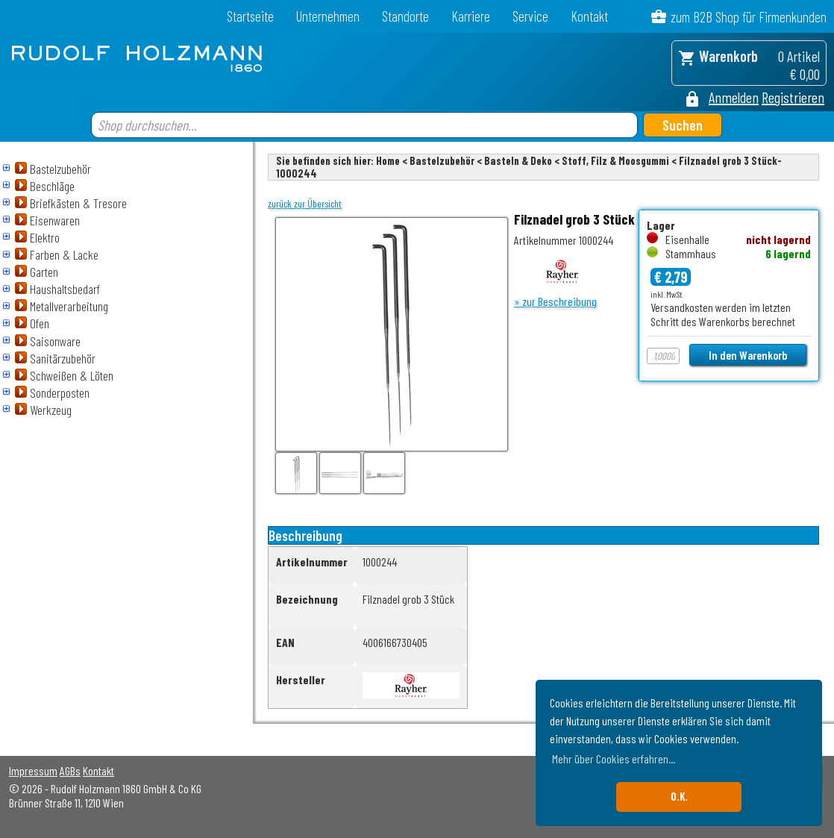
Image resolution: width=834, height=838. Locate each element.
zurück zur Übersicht (305, 204)
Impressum (33, 770)
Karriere (470, 16)
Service (530, 16)
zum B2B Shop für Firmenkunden (749, 16)
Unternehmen (328, 16)
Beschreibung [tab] (305, 535)
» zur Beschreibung (555, 301)
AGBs (70, 770)
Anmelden (734, 97)
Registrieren (793, 97)
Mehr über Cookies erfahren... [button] (613, 758)
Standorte (405, 16)
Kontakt (589, 16)
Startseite (250, 16)
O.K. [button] (679, 796)
